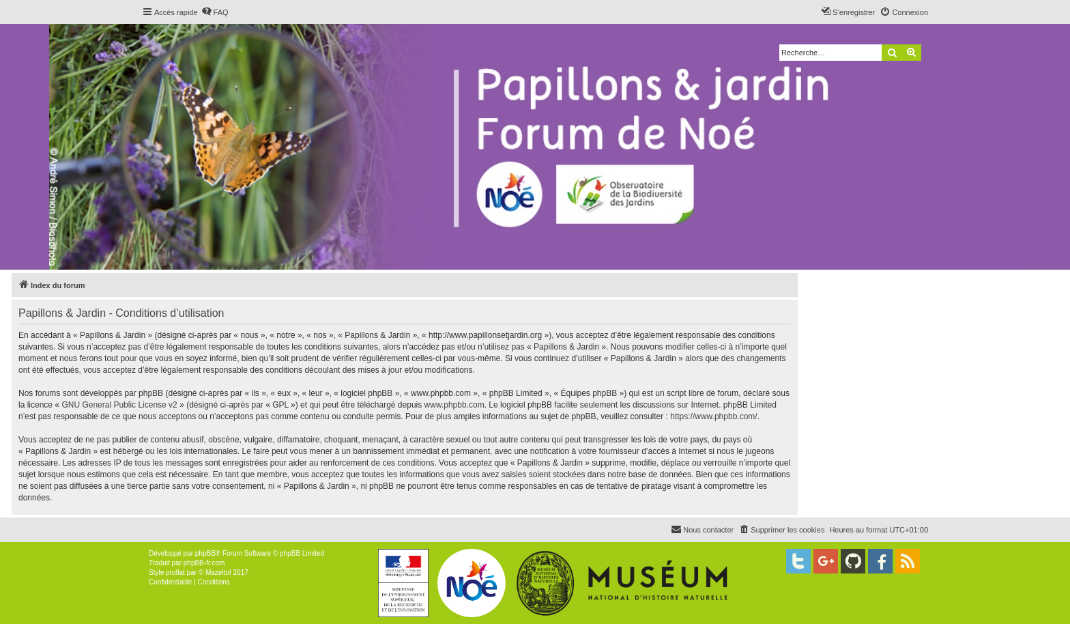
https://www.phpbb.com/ (713, 416)
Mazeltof (218, 572)
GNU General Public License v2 (119, 405)
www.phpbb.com (454, 405)
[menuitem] (215, 12)
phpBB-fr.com (204, 563)
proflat (175, 572)
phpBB (205, 553)
